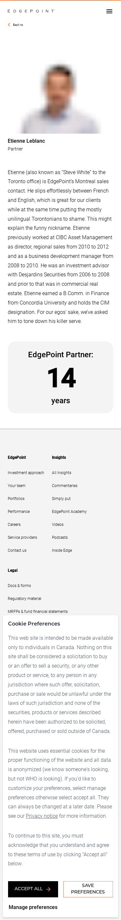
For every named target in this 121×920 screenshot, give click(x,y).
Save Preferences (88, 889)
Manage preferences (33, 907)
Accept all (33, 889)
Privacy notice (60, 806)
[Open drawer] (109, 11)
